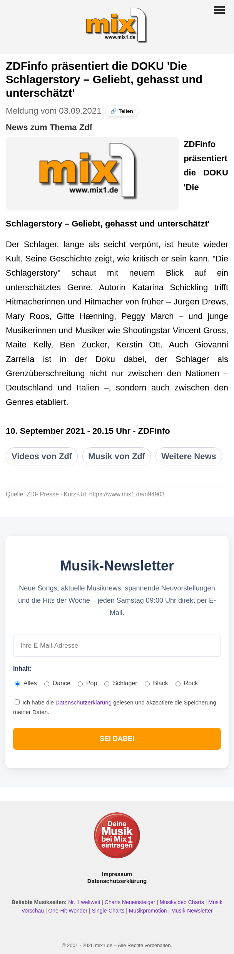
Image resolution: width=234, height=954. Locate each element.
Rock (187, 683)
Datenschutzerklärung (84, 702)
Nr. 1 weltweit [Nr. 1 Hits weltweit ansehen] (85, 902)
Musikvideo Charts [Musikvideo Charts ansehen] (183, 902)
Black (156, 683)
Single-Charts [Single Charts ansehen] (109, 911)
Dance (57, 683)
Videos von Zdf (42, 456)
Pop (87, 683)
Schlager (120, 683)
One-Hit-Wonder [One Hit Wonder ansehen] (68, 911)
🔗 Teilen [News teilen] (121, 111)
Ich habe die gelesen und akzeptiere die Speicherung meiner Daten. (114, 707)
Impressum (117, 874)
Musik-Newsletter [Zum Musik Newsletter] (191, 911)
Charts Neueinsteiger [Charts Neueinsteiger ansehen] (131, 902)
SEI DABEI (117, 738)
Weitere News (188, 456)
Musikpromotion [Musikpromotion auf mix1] (149, 911)
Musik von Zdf (116, 456)
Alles (26, 683)
